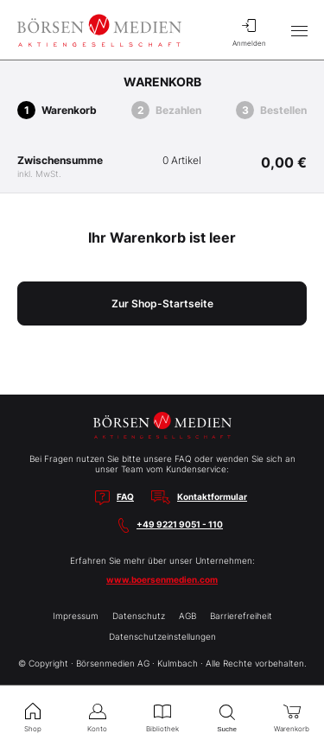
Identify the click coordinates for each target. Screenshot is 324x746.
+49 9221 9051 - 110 (180, 524)
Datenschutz (138, 615)
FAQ (125, 496)
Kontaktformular (212, 496)
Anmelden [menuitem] (249, 30)
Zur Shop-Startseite (162, 303)
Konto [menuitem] (97, 716)
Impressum (75, 615)
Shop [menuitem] (32, 716)
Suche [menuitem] (227, 716)
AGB (187, 615)
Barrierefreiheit (241, 615)
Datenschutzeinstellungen (162, 636)
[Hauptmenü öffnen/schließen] (299, 30)
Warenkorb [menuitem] (291, 716)
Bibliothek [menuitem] (162, 716)
